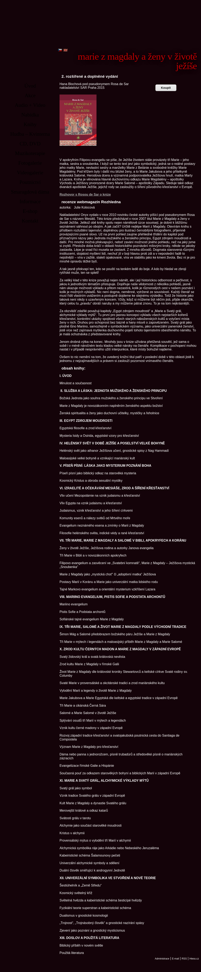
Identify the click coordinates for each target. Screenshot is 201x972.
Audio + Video (30, 105)
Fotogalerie (30, 163)
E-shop (30, 211)
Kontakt (30, 221)
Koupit (166, 87)
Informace (30, 201)
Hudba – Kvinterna (30, 134)
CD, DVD (30, 143)
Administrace (162, 958)
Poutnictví (30, 182)
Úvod (30, 86)
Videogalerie (30, 172)
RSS (184, 958)
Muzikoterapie (30, 153)
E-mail (175, 958)
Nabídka (30, 115)
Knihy (30, 124)
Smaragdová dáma (30, 192)
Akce (30, 95)
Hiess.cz (194, 958)
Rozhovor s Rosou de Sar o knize (85, 194)
